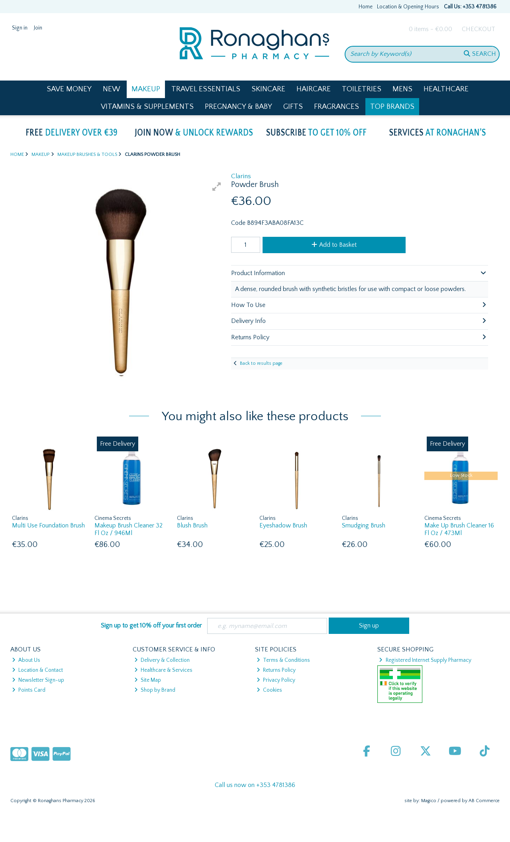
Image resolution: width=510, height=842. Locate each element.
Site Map (147, 680)
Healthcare (446, 89)
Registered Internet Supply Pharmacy (425, 660)
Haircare (313, 89)
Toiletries (361, 89)
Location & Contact (37, 670)
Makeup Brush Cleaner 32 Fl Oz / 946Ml (128, 529)
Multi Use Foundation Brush (48, 525)
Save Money (69, 89)
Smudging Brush (363, 525)
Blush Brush (192, 525)
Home (366, 7)
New (111, 89)
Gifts (293, 106)
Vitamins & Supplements (147, 106)
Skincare (268, 89)
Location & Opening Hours (408, 7)
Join (38, 28)
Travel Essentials (205, 89)
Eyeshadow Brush (283, 525)
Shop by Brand (154, 690)
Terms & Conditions (283, 660)
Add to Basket (334, 244)
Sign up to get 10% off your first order (151, 625)
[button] (216, 186)
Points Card (28, 690)
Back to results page (261, 363)
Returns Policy (276, 670)
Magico (428, 800)
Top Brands (392, 106)
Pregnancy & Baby (238, 106)
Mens (402, 89)
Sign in (19, 28)
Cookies (269, 690)
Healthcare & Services (163, 670)
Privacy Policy (276, 680)
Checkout (478, 29)
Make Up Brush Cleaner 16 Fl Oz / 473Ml (459, 529)
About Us (26, 660)
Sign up (369, 625)
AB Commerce (484, 800)
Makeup (145, 89)
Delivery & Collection (162, 660)
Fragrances (336, 106)
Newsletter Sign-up (38, 680)
